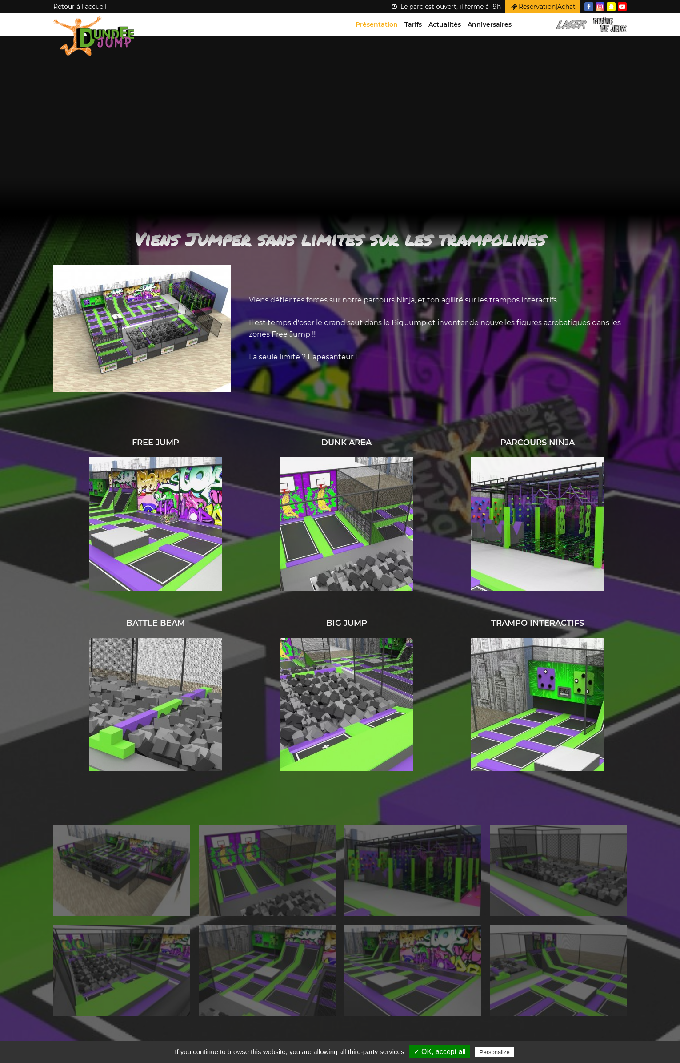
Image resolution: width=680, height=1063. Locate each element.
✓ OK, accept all (440, 1051)
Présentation (377, 24)
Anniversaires (490, 24)
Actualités (444, 24)
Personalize (495, 1052)
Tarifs (413, 24)
